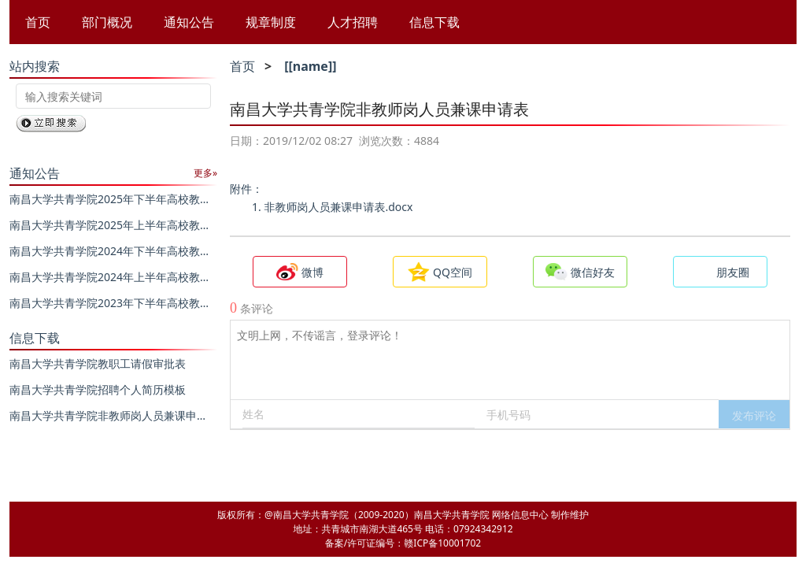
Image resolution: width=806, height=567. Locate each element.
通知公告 (189, 22)
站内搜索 (34, 66)
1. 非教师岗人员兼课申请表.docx (332, 206)
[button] (754, 414)
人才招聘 (352, 22)
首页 (37, 22)
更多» (205, 173)
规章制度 (271, 22)
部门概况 (107, 22)
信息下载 (434, 22)
